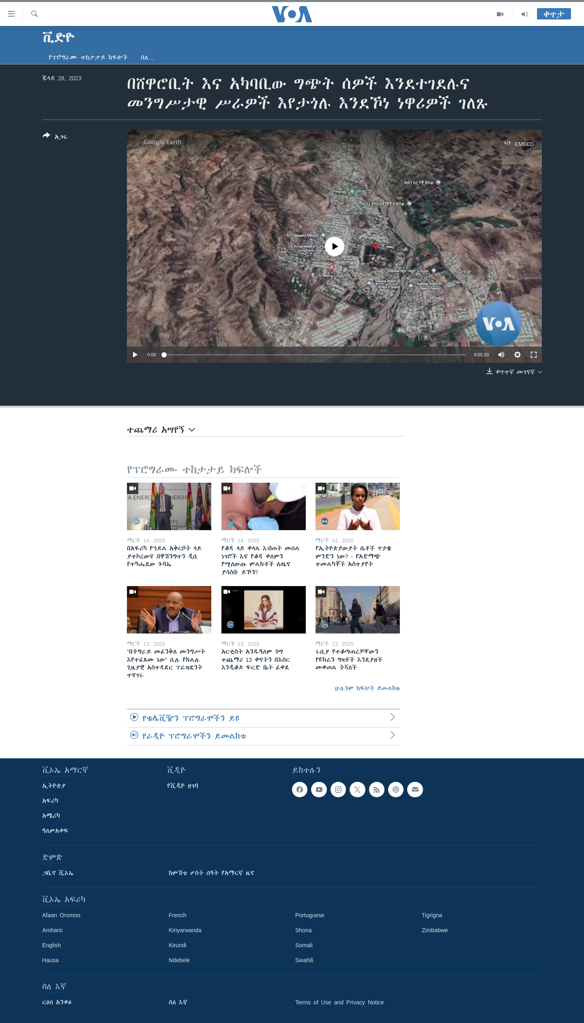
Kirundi (178, 945)
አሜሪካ (51, 816)
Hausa (50, 960)
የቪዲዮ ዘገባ (182, 786)
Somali (304, 945)
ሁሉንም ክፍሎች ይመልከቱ (367, 688)
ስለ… (147, 57)
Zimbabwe (435, 930)
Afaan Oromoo (61, 915)
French (178, 915)
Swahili (304, 960)
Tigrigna (432, 915)
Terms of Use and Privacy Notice (339, 1002)
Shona (303, 930)
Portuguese (309, 915)
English (51, 945)
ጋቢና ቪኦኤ (57, 873)
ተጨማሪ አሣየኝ (161, 430)
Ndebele (179, 960)
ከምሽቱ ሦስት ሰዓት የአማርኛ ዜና (211, 873)
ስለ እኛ (178, 1002)
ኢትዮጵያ (54, 786)
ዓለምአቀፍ (55, 831)
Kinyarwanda (185, 930)
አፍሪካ (50, 801)
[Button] (55, 138)
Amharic (52, 930)
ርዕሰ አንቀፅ (56, 1002)
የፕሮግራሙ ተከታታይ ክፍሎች (88, 57)
